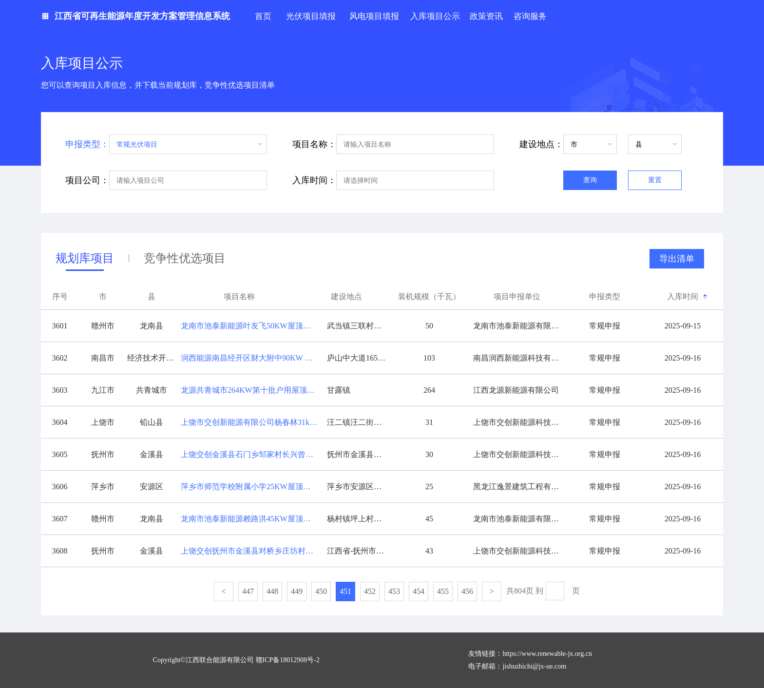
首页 (263, 16)
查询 (590, 180)
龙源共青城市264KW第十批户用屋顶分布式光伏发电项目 (251, 390)
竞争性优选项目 (185, 258)
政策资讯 (486, 16)
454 (418, 591)
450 (321, 591)
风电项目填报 (374, 16)
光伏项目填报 (311, 16)
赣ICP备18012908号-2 (288, 660)
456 (467, 591)
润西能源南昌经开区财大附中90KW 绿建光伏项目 (251, 358)
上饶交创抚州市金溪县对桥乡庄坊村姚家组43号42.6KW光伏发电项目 (251, 551)
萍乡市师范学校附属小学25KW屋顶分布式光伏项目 (251, 486)
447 (248, 591)
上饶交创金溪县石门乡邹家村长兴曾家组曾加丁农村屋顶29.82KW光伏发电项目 (251, 454)
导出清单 (676, 259)
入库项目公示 (435, 16)
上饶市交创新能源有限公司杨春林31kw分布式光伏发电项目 (251, 422)
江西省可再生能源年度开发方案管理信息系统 (142, 16)
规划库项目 (85, 260)
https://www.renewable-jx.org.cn (547, 653)
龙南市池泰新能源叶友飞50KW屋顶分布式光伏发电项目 (251, 326)
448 (272, 591)
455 (443, 591)
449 (297, 591)
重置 (655, 180)
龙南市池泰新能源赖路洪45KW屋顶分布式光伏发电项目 (251, 519)
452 (370, 591)
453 (394, 591)
